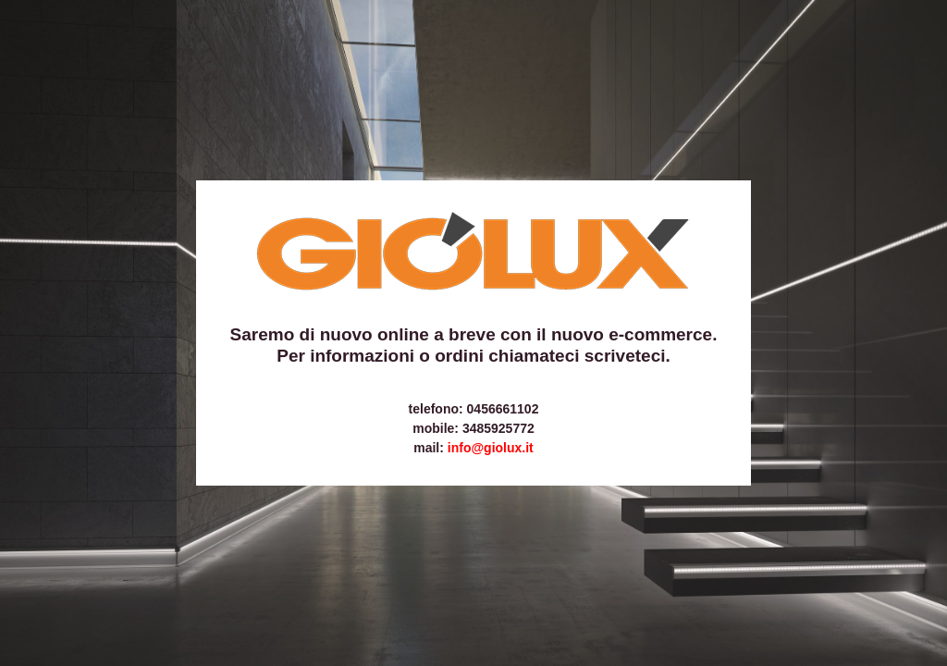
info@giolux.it (491, 447)
